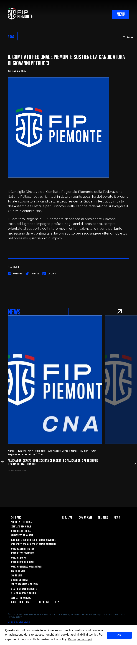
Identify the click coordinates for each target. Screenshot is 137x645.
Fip (57, 602)
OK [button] (119, 635)
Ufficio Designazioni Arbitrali (26, 566)
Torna (128, 37)
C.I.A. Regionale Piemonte (24, 589)
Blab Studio (24, 622)
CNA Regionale (18, 571)
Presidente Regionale (22, 522)
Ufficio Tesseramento (22, 553)
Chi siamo (16, 517)
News (117, 517)
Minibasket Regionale (22, 535)
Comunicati (85, 517)
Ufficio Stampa (18, 558)
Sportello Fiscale (21, 602)
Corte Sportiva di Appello (25, 584)
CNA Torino (16, 575)
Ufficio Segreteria (21, 531)
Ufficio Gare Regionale (23, 562)
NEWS (11, 37)
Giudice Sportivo (19, 580)
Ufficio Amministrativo (22, 549)
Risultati (67, 517)
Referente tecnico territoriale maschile (33, 540)
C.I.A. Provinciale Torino (23, 593)
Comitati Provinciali (21, 598)
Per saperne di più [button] (80, 639)
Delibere (103, 517)
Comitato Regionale (21, 526)
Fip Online (44, 602)
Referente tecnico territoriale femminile (34, 544)
